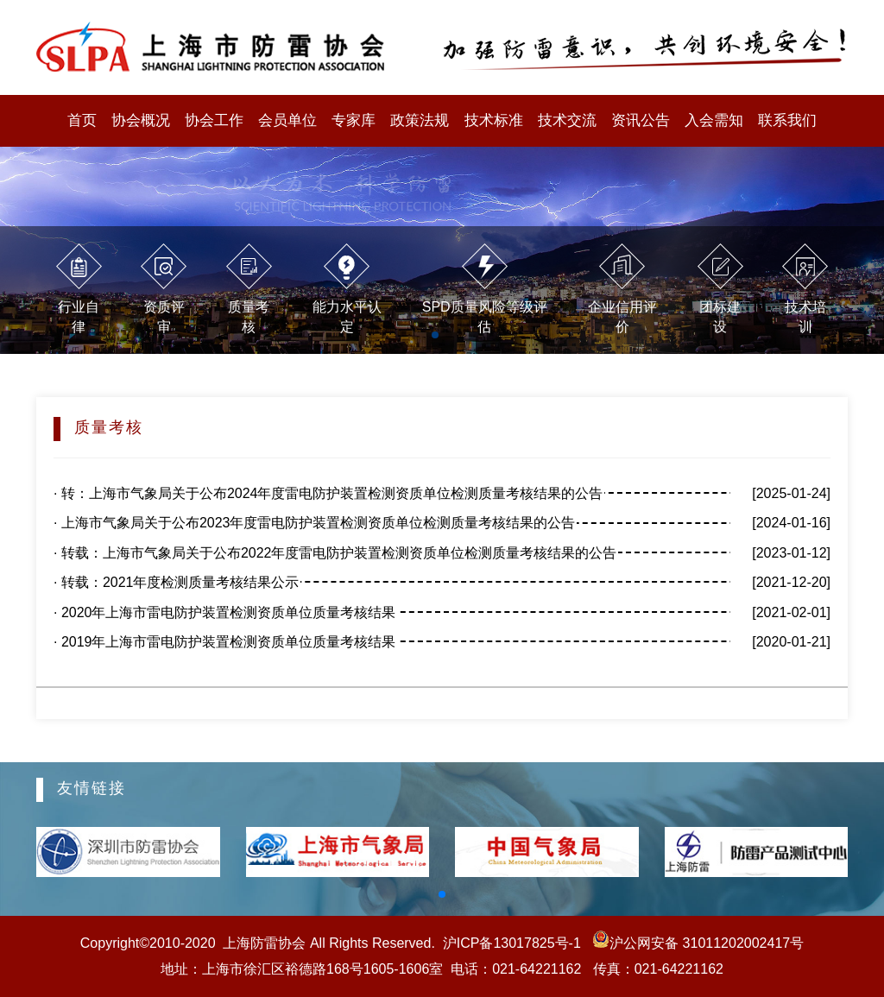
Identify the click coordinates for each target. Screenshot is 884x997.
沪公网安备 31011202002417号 (696, 943)
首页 (82, 120)
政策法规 (419, 120)
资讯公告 (640, 120)
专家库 (354, 120)
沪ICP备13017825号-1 (512, 943)
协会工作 (214, 120)
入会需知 (714, 120)
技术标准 (493, 120)
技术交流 (567, 120)
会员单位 (287, 120)
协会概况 (140, 120)
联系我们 (787, 120)
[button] (442, 894)
